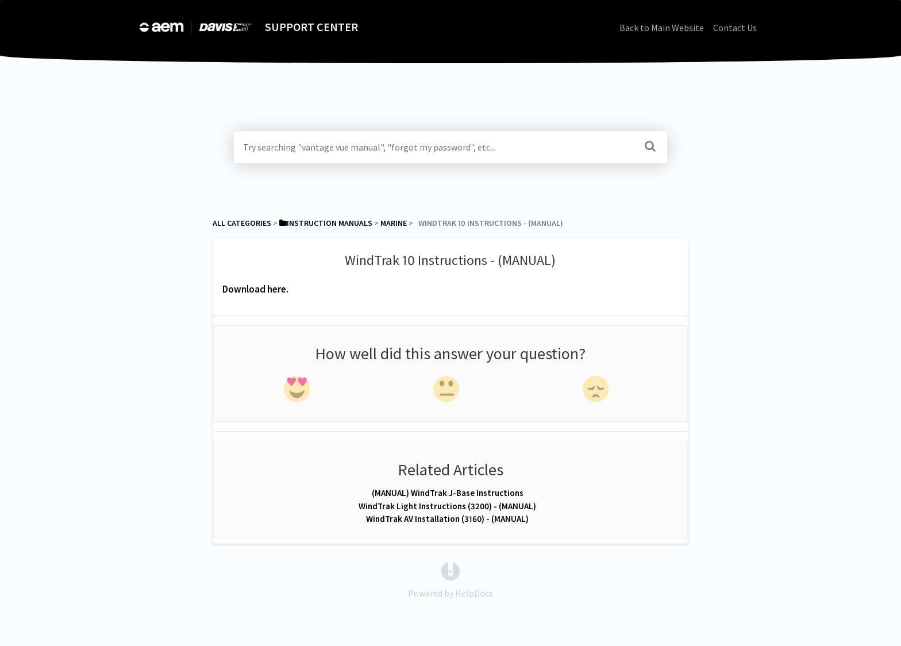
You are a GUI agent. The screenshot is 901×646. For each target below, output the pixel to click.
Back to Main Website (661, 27)
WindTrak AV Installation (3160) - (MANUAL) (447, 518)
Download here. (255, 289)
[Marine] (393, 223)
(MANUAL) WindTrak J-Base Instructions (447, 492)
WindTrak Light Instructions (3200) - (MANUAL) (447, 506)
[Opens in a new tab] (450, 570)
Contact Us (735, 27)
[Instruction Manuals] (325, 223)
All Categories (242, 223)
